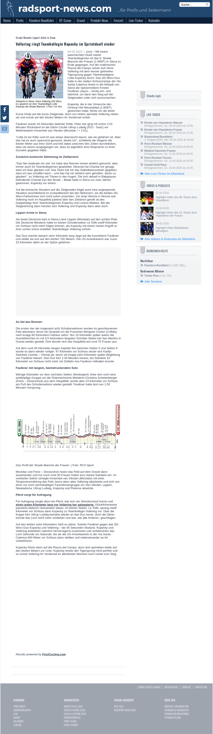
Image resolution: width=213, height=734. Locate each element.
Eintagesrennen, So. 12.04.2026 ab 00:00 (168, 145)
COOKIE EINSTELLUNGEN (149, 687)
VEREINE (17, 725)
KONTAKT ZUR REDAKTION (176, 706)
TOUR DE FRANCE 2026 (74, 710)
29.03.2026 (176, 227)
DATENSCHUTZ (171, 687)
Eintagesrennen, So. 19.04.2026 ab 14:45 (168, 166)
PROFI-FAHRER (71, 725)
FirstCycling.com (54, 654)
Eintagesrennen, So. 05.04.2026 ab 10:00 (168, 124)
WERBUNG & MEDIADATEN (176, 710)
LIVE (16, 714)
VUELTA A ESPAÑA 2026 (75, 714)
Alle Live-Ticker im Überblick (164, 173)
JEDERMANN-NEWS (22, 710)
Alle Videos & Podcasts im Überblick (170, 239)
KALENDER (18, 721)
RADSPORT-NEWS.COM (125, 710)
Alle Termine (153, 281)
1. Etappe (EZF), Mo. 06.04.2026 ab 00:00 (169, 138)
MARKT (17, 717)
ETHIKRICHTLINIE (172, 717)
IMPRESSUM (201, 687)
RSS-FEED (118, 706)
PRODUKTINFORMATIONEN (176, 714)
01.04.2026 (176, 196)
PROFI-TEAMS (70, 721)
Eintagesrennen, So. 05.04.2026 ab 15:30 (168, 131)
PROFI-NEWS (20, 706)
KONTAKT (186, 687)
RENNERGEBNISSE (72, 717)
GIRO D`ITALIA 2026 (73, 706)
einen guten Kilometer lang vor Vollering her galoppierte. (55, 504)
